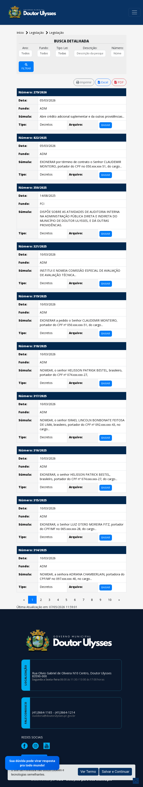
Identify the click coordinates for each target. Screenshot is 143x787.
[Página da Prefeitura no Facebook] (25, 745)
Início (21, 33)
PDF (119, 82)
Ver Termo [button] (88, 772)
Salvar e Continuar (115, 772)
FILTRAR (26, 66)
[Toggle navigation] (134, 12)
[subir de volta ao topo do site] (136, 781)
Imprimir (84, 82)
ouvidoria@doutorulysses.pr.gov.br (53, 716)
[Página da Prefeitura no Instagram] (36, 745)
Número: (118, 48)
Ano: (25, 48)
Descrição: (90, 48)
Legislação (56, 33)
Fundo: (44, 48)
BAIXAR (105, 125)
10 (110, 600)
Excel (103, 82)
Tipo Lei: (62, 48)
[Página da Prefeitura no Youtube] (47, 745)
